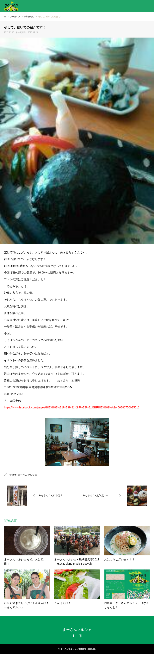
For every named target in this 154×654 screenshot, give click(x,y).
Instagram (80, 635)
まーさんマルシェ (27, 474)
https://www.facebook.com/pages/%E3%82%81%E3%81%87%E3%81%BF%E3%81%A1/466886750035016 (72, 407)
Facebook (73, 635)
